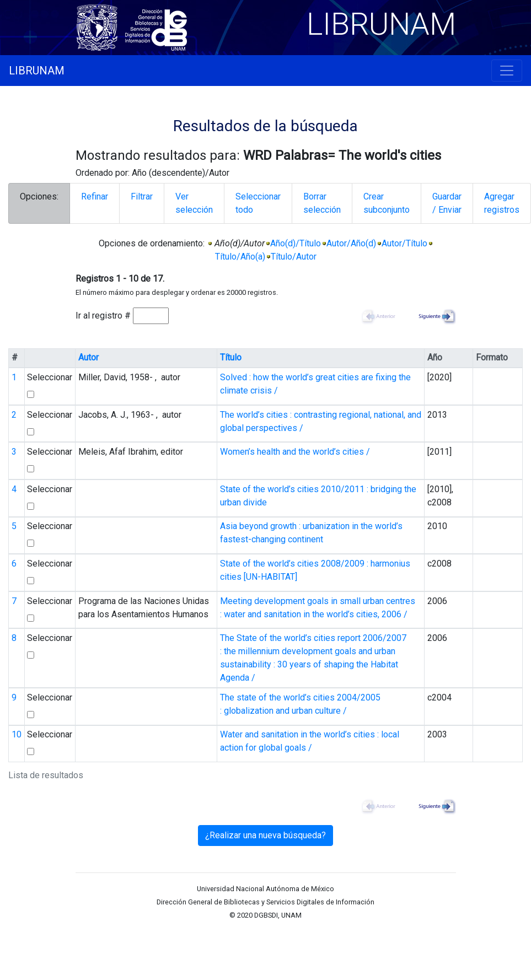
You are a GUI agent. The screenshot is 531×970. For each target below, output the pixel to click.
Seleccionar (49, 377)
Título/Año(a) (240, 256)
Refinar (94, 196)
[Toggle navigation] (506, 71)
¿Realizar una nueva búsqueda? (265, 835)
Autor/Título (404, 243)
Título (231, 357)
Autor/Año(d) (351, 243)
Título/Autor (294, 256)
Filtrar (142, 196)
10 (17, 734)
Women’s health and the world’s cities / (295, 451)
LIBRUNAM (37, 70)
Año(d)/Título (295, 243)
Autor (88, 357)
